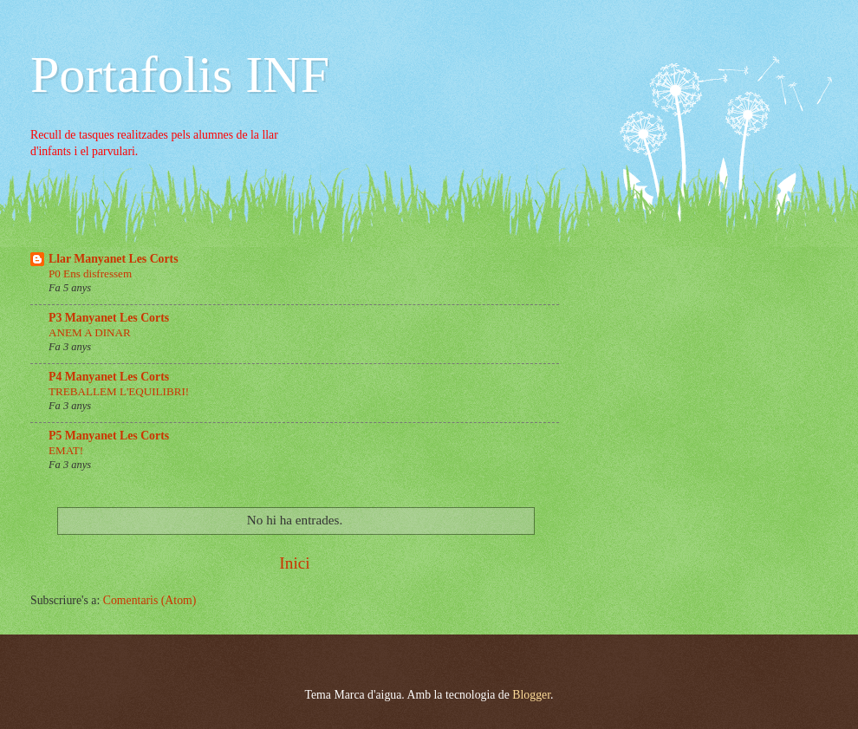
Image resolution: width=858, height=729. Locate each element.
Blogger (531, 694)
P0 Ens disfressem (90, 273)
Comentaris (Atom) (150, 600)
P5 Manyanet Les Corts (109, 435)
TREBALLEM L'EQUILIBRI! (119, 391)
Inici (294, 563)
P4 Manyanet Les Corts (109, 376)
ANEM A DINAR (90, 332)
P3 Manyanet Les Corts (109, 317)
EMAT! (66, 450)
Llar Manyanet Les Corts (114, 258)
